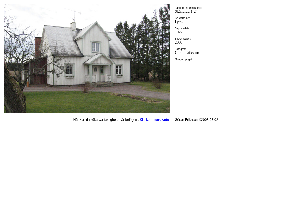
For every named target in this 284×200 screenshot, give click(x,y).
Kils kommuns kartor (154, 120)
